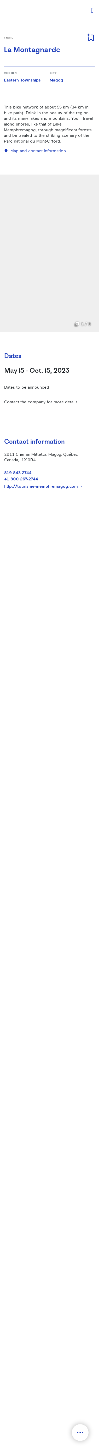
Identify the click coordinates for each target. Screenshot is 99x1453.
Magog (56, 79)
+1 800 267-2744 (21, 478)
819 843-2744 (18, 472)
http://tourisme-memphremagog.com (47, 486)
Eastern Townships (22, 79)
